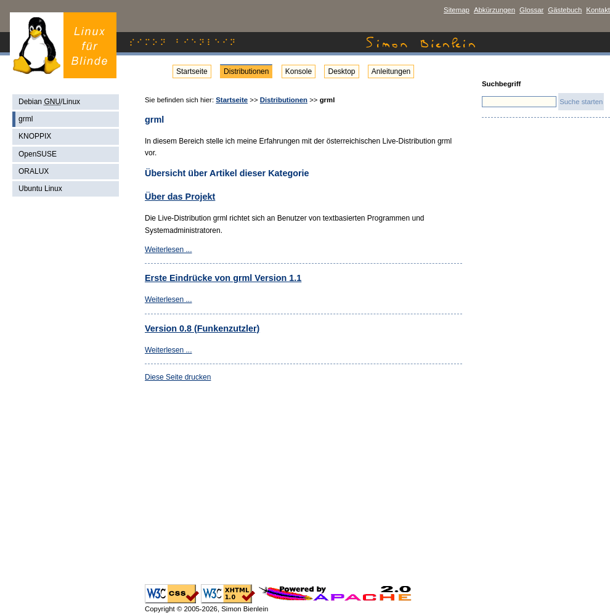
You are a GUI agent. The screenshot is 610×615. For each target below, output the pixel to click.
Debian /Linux (49, 101)
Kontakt (598, 10)
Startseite (192, 71)
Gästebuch (565, 10)
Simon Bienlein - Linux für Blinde (63, 45)
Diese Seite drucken (178, 377)
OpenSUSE (37, 154)
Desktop (341, 71)
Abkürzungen (494, 10)
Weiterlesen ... (168, 249)
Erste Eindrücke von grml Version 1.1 (223, 278)
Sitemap (457, 10)
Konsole (298, 71)
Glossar (531, 10)
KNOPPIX (34, 136)
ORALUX (33, 171)
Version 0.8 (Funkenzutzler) (202, 328)
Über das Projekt (180, 197)
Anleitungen (391, 71)
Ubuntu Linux (40, 188)
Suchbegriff (501, 84)
